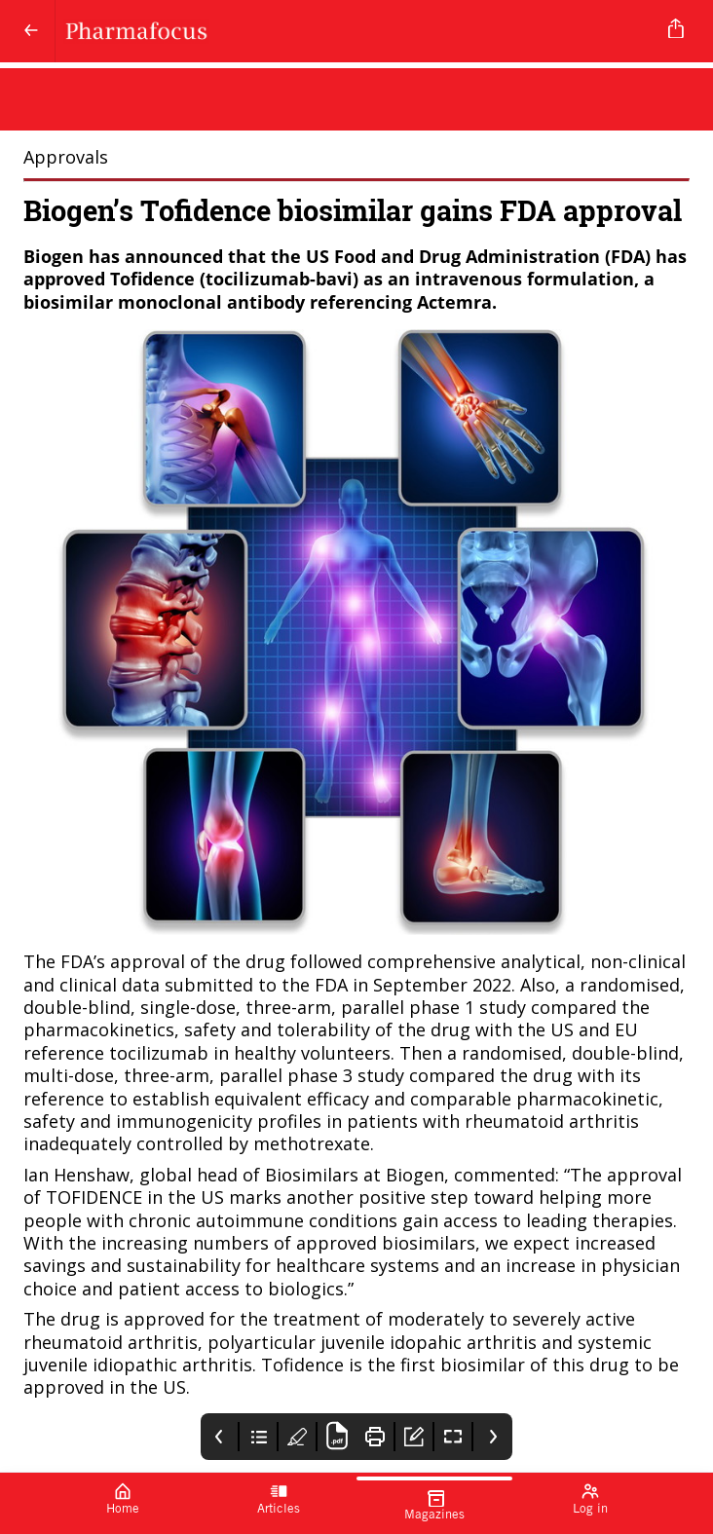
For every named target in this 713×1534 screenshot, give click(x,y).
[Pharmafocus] (352, 31)
